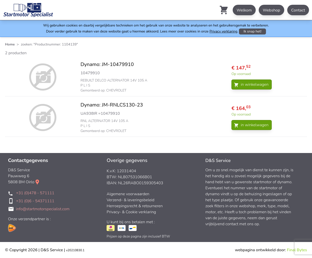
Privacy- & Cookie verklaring (131, 212)
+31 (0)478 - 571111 (35, 193)
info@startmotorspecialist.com (43, 209)
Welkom (244, 10)
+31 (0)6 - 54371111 (35, 201)
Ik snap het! (252, 31)
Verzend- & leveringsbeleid (130, 200)
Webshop (271, 10)
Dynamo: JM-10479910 (107, 64)
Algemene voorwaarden (128, 194)
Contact (298, 10)
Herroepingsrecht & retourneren (135, 206)
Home (10, 44)
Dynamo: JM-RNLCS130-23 (112, 105)
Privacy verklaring (223, 31)
